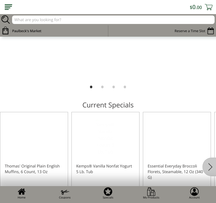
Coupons (65, 193)
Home (21, 193)
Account (194, 193)
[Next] (209, 167)
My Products (151, 193)
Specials (108, 193)
